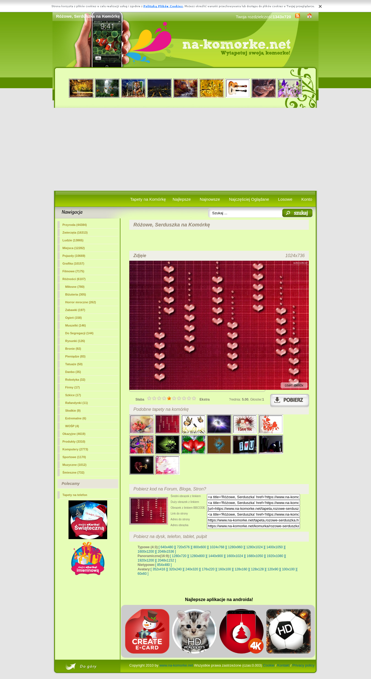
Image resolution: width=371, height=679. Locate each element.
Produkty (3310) (73, 441)
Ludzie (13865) (72, 240)
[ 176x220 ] (208, 569)
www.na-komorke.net (176, 665)
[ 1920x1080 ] (275, 556)
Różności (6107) (74, 279)
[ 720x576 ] (183, 547)
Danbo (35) (73, 372)
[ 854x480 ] (163, 565)
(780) (75, 286)
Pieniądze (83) (75, 356)
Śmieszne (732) (73, 472)
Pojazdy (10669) (73, 255)
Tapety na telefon (74, 495)
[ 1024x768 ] (217, 547)
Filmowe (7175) (73, 271)
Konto (306, 199)
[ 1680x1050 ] (255, 556)
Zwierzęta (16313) (75, 232)
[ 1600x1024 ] (235, 556)
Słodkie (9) (73, 410)
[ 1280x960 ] (235, 547)
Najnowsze (210, 199)
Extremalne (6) (75, 418)
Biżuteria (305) (75, 294)
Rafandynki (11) (76, 402)
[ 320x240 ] (175, 569)
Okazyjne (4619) (73, 433)
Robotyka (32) (75, 379)
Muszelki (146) (75, 325)
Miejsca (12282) (73, 248)
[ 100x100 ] (288, 569)
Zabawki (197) (75, 310)
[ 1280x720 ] (179, 556)
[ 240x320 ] (191, 569)
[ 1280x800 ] (197, 556)
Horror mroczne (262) (80, 302)
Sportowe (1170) (74, 457)
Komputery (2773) (75, 449)
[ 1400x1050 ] (274, 547)
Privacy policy (303, 665)
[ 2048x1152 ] (166, 560)
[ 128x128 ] (257, 569)
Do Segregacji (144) (79, 333)
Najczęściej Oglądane (249, 199)
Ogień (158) (73, 317)
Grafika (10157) (73, 263)
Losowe (285, 199)
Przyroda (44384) (74, 224)
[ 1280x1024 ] (254, 547)
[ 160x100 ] (224, 569)
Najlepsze (182, 199)
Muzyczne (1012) (74, 464)
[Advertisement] (185, 149)
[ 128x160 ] (241, 569)
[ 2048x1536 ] (166, 551)
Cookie (268, 665)
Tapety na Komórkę (148, 199)
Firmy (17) (72, 387)
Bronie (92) (73, 348)
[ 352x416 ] (159, 569)
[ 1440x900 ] (216, 556)
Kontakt (283, 665)
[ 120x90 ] (272, 569)
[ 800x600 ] (199, 547)
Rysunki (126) (75, 341)
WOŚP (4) (72, 426)
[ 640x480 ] (167, 547)
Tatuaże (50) (74, 364)
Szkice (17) (73, 395)
